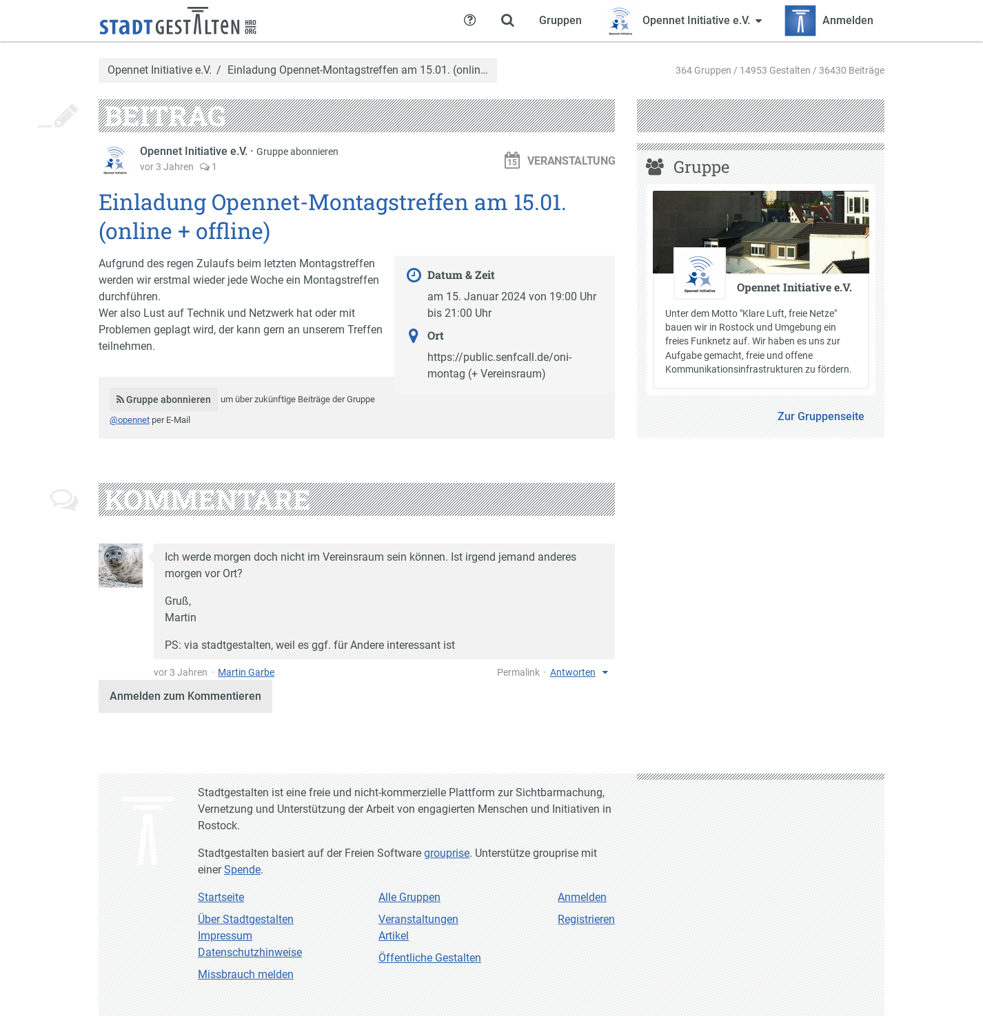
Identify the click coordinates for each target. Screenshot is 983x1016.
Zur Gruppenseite (821, 416)
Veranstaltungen (418, 919)
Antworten (573, 672)
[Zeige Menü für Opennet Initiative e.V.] (683, 20)
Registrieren (586, 919)
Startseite (221, 897)
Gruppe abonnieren (297, 151)
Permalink (518, 672)
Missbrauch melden (246, 974)
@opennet (130, 420)
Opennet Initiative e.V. (160, 70)
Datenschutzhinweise (250, 952)
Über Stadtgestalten (246, 919)
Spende (242, 869)
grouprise (446, 853)
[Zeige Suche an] (507, 20)
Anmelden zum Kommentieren (185, 696)
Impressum (225, 935)
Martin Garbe (246, 672)
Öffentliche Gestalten (429, 957)
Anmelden (582, 897)
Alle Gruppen (409, 897)
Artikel (393, 935)
